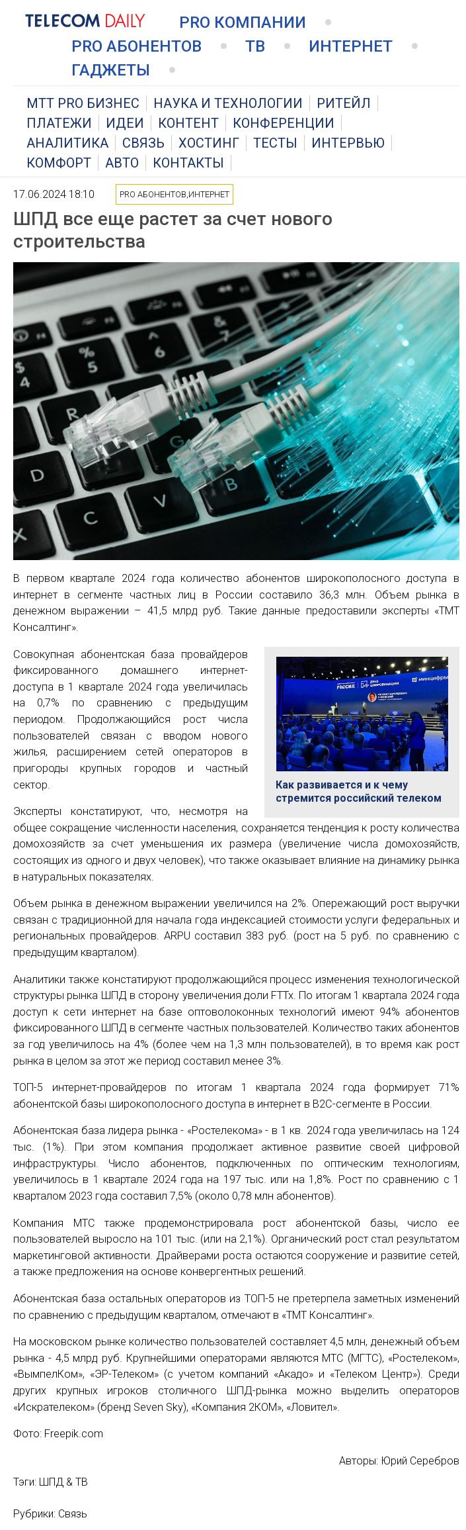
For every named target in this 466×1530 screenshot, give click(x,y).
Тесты (275, 143)
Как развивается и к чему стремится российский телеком (359, 791)
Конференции (283, 123)
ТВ (255, 46)
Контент (188, 123)
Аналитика (67, 143)
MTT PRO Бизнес (82, 103)
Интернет (351, 46)
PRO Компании (242, 22)
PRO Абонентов (136, 46)
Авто (122, 163)
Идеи (125, 123)
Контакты (188, 163)
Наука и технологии (228, 103)
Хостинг (208, 143)
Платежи (59, 123)
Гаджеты (110, 70)
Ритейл (344, 103)
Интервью (348, 143)
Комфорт (58, 163)
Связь (143, 143)
